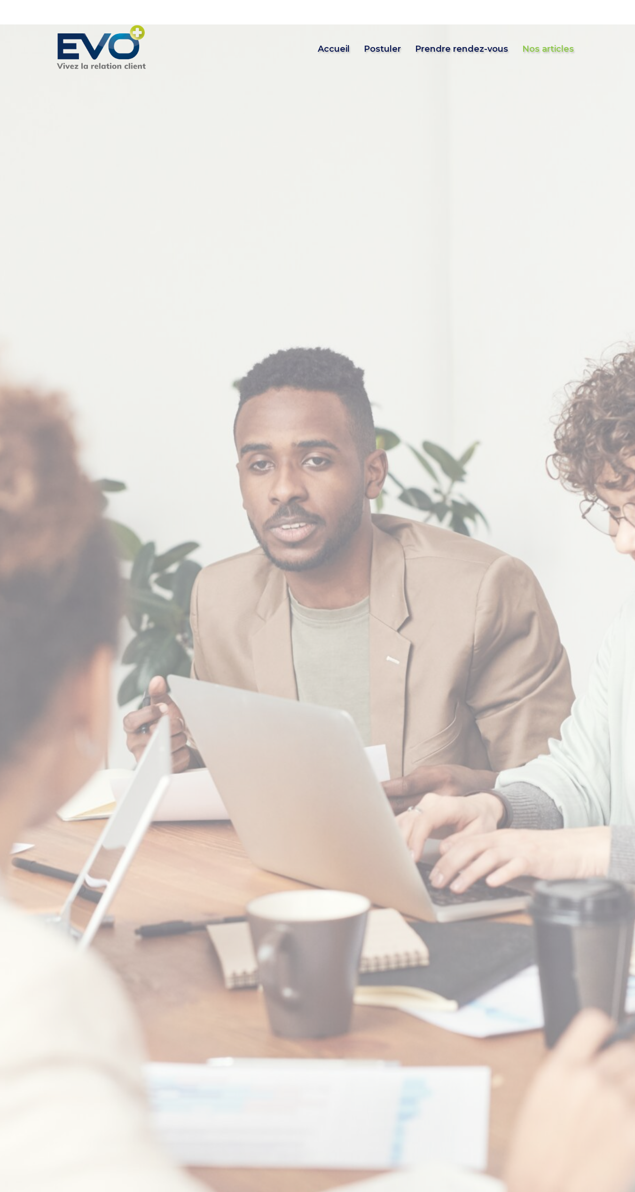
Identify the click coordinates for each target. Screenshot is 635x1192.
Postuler (382, 49)
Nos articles (548, 49)
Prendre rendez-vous (461, 49)
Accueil (334, 49)
